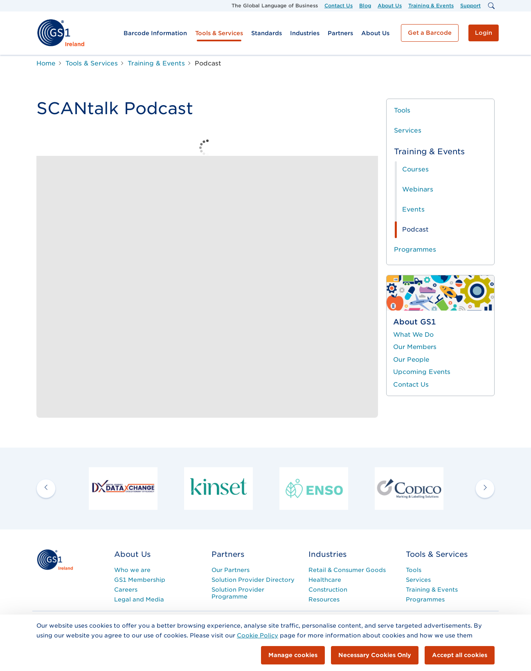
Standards (266, 33)
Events (413, 209)
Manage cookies (292, 655)
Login (483, 32)
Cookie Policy (257, 635)
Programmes (415, 249)
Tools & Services (219, 33)
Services (407, 130)
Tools (402, 110)
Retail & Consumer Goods (347, 570)
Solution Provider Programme (238, 593)
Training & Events (431, 5)
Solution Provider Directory (253, 579)
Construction (327, 589)
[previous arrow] (46, 488)
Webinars (417, 189)
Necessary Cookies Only (374, 655)
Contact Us (338, 5)
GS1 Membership (139, 579)
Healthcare (324, 579)
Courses (415, 169)
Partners (340, 33)
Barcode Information (155, 33)
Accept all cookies (459, 655)
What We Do (413, 334)
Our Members (414, 347)
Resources (324, 599)
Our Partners (231, 570)
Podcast (415, 229)
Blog (365, 5)
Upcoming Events (421, 372)
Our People (411, 359)
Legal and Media (139, 599)
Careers (125, 589)
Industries (305, 33)
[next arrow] (485, 488)
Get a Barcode (430, 32)
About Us (390, 5)
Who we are (132, 570)
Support (470, 5)
